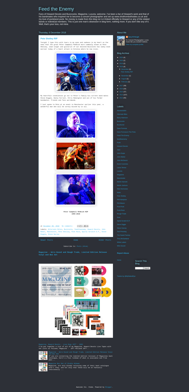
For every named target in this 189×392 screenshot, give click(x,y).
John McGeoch (122, 160)
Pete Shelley (64, 232)
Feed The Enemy (123, 135)
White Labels (121, 242)
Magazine (120, 175)
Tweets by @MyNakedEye (126, 276)
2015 (121, 92)
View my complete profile (134, 44)
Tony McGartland (123, 239)
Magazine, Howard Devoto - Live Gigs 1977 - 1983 (61, 344)
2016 (121, 89)
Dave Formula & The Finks (126, 132)
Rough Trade (121, 214)
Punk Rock (75, 232)
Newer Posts (46, 240)
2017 (121, 85)
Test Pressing (121, 231)
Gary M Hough (133, 37)
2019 (121, 63)
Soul (118, 217)
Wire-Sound (121, 246)
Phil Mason (121, 203)
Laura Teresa (121, 167)
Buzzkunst (120, 125)
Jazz (118, 150)
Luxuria (119, 171)
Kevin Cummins (122, 164)
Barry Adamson (122, 118)
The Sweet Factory (123, 235)
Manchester (52, 232)
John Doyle (121, 153)
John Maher (121, 157)
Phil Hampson (122, 199)
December (125, 69)
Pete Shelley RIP (48, 38)
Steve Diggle (121, 224)
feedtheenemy (80, 229)
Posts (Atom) (82, 246)
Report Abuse (123, 253)
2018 (121, 66)
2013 (121, 98)
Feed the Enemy (56, 9)
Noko (119, 192)
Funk (119, 142)
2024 (121, 57)
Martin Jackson (122, 185)
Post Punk (120, 207)
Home (76, 240)
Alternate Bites (55, 229)
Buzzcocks (68, 229)
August (124, 79)
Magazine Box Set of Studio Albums (64, 363)
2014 (121, 95)
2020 (121, 60)
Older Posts (105, 240)
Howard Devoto (94, 229)
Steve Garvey (53, 234)
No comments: (68, 226)
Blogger (108, 387)
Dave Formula (122, 128)
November (125, 76)
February (124, 82)
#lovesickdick (121, 110)
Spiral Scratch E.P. (91, 232)
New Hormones (122, 189)
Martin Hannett (122, 182)
